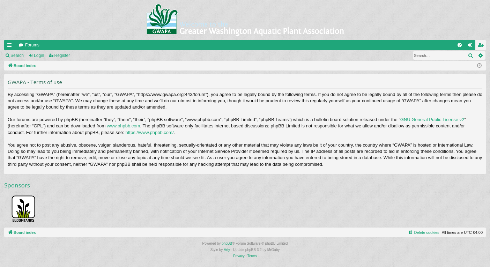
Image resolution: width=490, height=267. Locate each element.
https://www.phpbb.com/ (149, 132)
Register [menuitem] (482, 46)
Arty (227, 250)
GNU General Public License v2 (432, 119)
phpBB (227, 243)
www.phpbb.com (123, 125)
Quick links (11, 46)
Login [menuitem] (471, 46)
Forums (32, 45)
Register (62, 55)
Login (39, 55)
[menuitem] (459, 45)
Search (17, 55)
